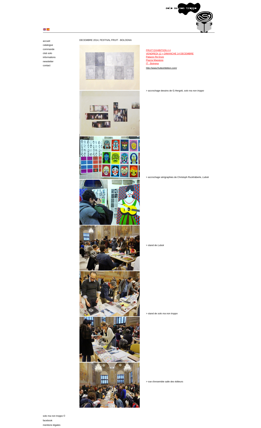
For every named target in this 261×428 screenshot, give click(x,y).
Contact (46, 65)
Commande (48, 49)
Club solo (47, 53)
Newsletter (48, 61)
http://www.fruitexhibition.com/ (161, 68)
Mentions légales (51, 425)
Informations (49, 57)
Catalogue (48, 45)
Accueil (46, 41)
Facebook (47, 420)
